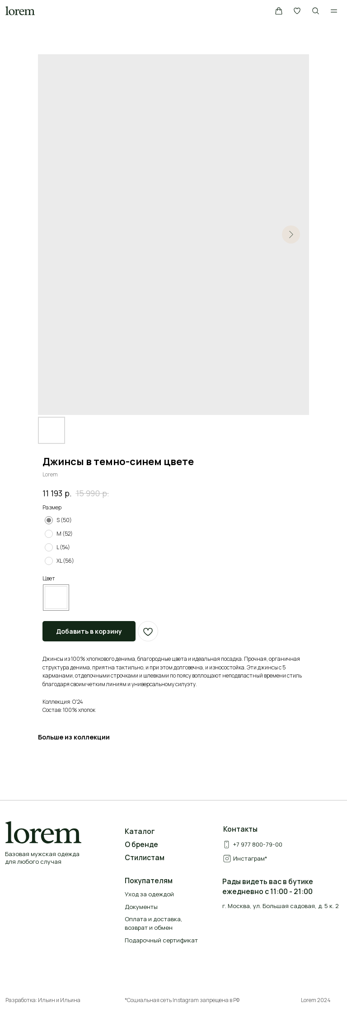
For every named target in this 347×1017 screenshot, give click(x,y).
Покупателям (149, 880)
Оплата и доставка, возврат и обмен (154, 923)
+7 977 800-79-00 (257, 844)
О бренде (141, 844)
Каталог (140, 831)
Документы (141, 907)
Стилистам (144, 857)
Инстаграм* (250, 858)
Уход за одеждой (149, 894)
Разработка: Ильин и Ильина (42, 1000)
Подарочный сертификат (161, 940)
